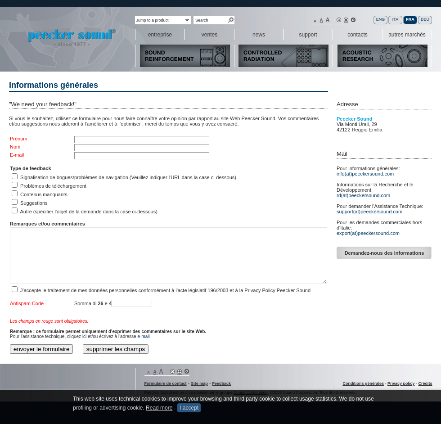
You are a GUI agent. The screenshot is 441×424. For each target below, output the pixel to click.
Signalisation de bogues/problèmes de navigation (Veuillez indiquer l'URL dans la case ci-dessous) (128, 177)
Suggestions (34, 203)
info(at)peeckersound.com (365, 173)
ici (84, 336)
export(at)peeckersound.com (368, 233)
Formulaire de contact (165, 383)
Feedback (221, 383)
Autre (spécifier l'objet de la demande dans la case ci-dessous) (88, 211)
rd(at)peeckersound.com (363, 195)
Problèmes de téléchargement (53, 186)
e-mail (143, 336)
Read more (159, 413)
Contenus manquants (44, 194)
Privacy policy (401, 383)
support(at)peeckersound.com (369, 211)
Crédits (425, 383)
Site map (199, 383)
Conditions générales (363, 383)
